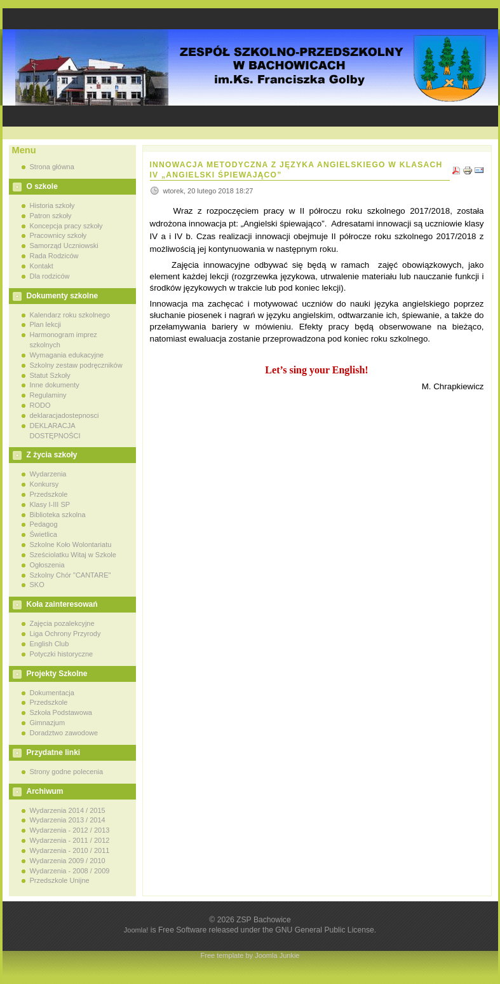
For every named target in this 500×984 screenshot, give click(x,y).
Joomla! (136, 930)
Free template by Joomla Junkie (250, 955)
